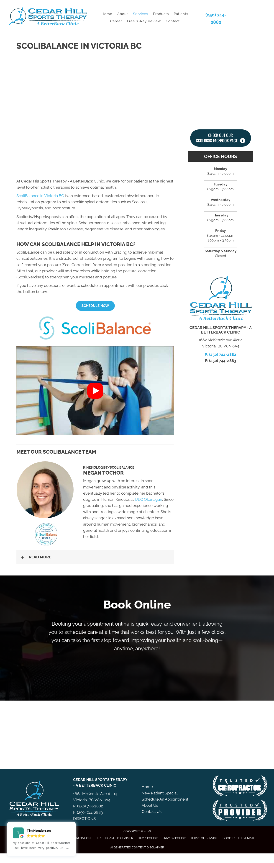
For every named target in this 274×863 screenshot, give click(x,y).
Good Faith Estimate (239, 838)
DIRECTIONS (84, 818)
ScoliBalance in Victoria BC (40, 195)
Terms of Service (204, 838)
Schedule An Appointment (165, 799)
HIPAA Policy (148, 838)
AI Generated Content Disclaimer (137, 847)
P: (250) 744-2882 (220, 354)
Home (147, 786)
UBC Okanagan (148, 499)
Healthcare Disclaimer (114, 838)
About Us (150, 805)
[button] (95, 306)
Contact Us (151, 811)
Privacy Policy (174, 838)
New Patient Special (160, 793)
